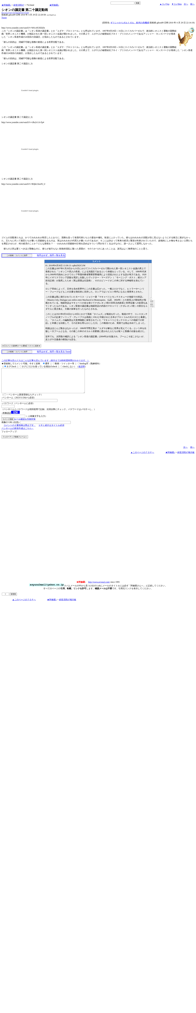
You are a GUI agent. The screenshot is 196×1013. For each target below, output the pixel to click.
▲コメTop (164, 4)
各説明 (81, 366)
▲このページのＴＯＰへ (142, 457)
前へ (192, 4)
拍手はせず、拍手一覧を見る (51, 255)
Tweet (4, 18)
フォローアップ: (9, 436)
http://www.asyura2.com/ (99, 587)
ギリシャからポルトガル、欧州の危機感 (129, 23)
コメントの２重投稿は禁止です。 (20, 430)
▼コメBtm (177, 4)
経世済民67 (18, 5)
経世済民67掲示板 (186, 457)
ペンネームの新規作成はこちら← (17, 433)
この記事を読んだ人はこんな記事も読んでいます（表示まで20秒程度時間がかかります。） (45, 360)
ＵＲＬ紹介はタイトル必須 (51, 430)
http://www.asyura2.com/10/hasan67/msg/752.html (15, 12)
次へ (186, 4)
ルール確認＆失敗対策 (25, 424)
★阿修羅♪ (6, 5)
